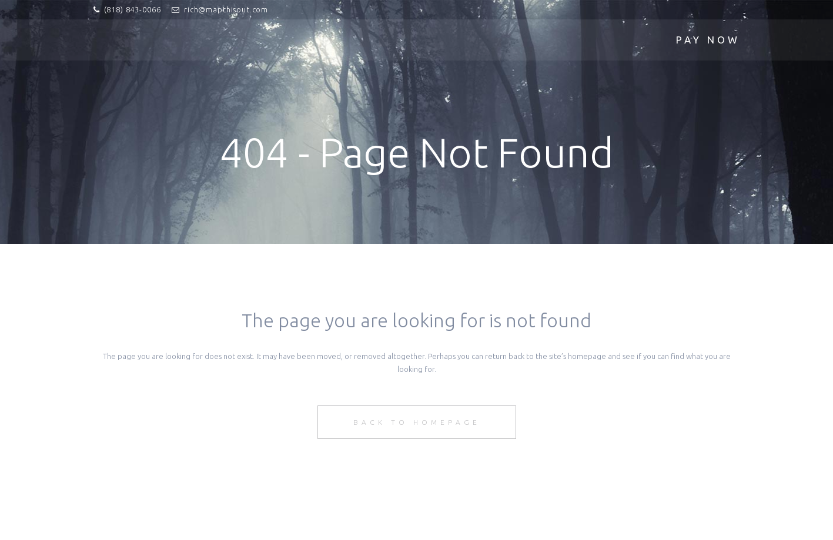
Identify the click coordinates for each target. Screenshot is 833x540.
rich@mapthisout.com (226, 9)
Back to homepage (416, 422)
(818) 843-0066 (132, 9)
